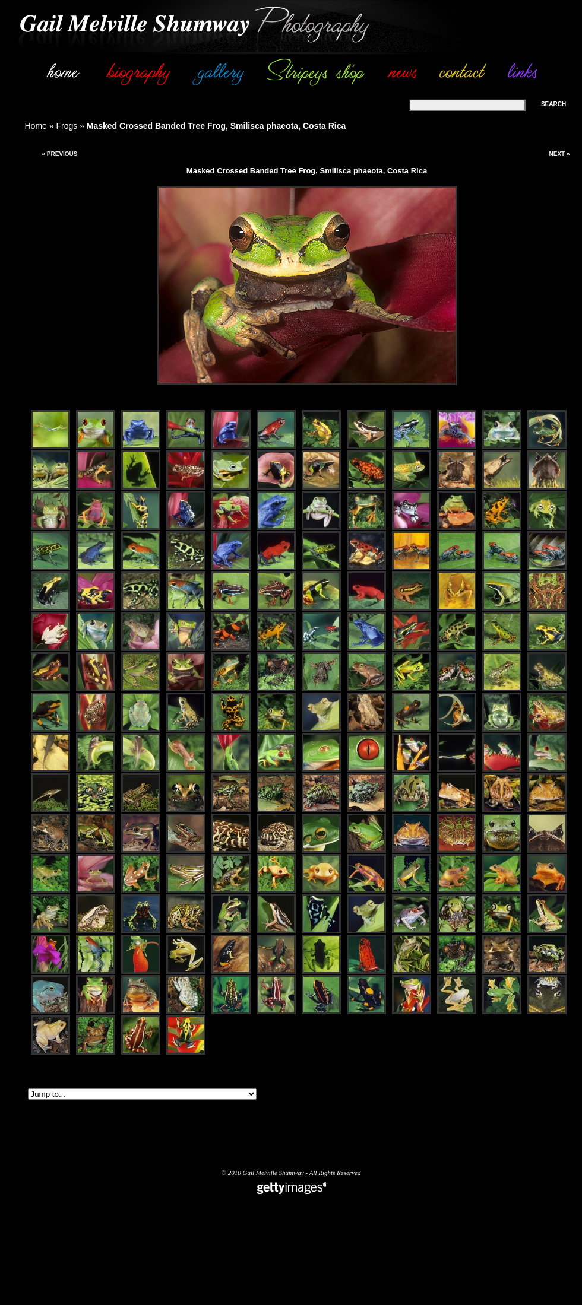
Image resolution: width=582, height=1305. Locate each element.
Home (36, 126)
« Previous (59, 154)
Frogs (66, 126)
